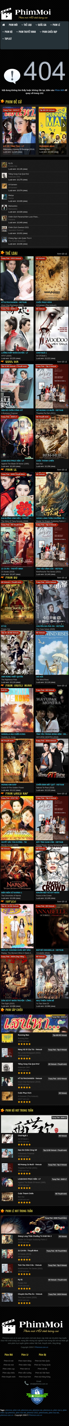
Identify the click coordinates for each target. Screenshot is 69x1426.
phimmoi (8, 1410)
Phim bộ (7, 31)
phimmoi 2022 (32, 1413)
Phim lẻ (55, 24)
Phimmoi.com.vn (35, 1415)
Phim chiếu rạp (48, 31)
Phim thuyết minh (26, 31)
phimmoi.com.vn (6, 1415)
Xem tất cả (62, 254)
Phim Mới (13, 24)
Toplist (7, 38)
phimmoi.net (37, 1410)
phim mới (16, 1410)
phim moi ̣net (54, 1413)
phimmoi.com (26, 1410)
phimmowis (43, 1413)
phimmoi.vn (47, 1410)
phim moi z (57, 1410)
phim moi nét (21, 1413)
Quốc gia (40, 24)
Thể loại (26, 24)
